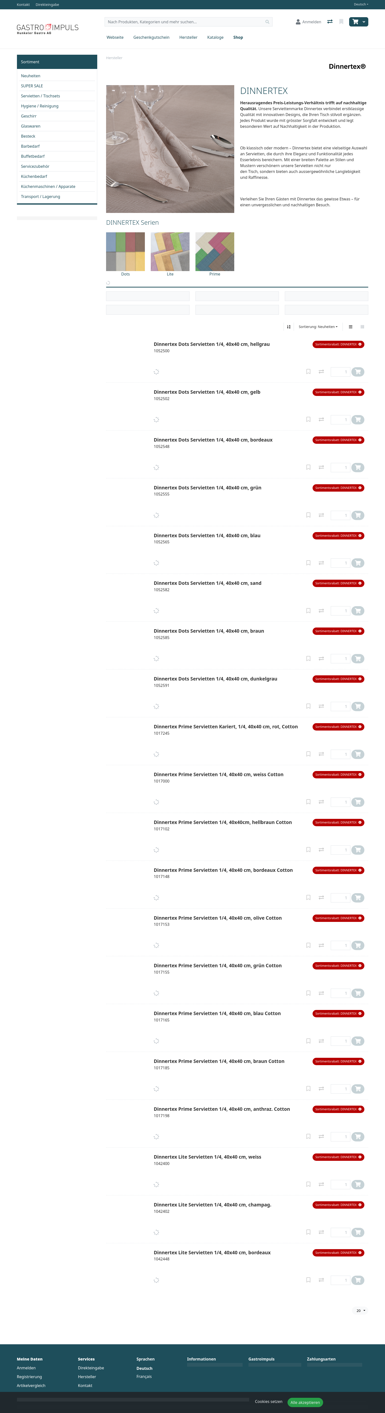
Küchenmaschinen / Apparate (48, 186)
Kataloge (215, 37)
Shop (238, 37)
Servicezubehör (35, 166)
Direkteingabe (91, 1368)
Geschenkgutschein (151, 37)
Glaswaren (31, 126)
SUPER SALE (32, 86)
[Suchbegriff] (184, 21)
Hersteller (188, 37)
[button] (338, 344)
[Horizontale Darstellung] (362, 327)
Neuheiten (31, 75)
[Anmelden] (308, 22)
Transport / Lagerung (40, 196)
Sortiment (30, 62)
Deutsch (360, 4)
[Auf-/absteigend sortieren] (289, 327)
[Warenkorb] (354, 21)
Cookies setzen (269, 1401)
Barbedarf (30, 146)
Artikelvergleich (31, 1385)
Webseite (115, 37)
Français (144, 1376)
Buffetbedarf (33, 156)
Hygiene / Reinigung (40, 106)
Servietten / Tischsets (40, 96)
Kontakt (85, 1385)
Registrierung (29, 1376)
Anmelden (26, 1368)
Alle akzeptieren (305, 1402)
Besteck (28, 136)
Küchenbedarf (34, 176)
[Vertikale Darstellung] (351, 327)
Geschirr (29, 116)
